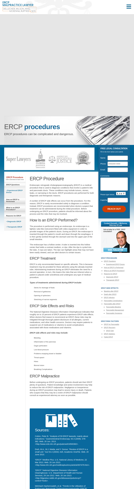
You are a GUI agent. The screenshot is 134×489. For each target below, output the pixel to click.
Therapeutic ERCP (14, 227)
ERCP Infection (109, 297)
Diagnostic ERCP (14, 221)
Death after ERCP (110, 294)
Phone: (103, 164)
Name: (103, 158)
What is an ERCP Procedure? (13, 209)
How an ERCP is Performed (12, 200)
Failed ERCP (108, 337)
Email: (102, 170)
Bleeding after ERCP (111, 291)
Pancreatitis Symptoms (114, 313)
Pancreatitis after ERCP (112, 304)
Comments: (105, 176)
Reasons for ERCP (13, 216)
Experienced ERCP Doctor (14, 191)
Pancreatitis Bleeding (113, 307)
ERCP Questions (13, 185)
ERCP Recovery (109, 327)
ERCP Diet (110, 331)
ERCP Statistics (109, 334)
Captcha (103, 200)
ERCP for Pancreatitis (111, 324)
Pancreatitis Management (115, 310)
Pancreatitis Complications (113, 301)
